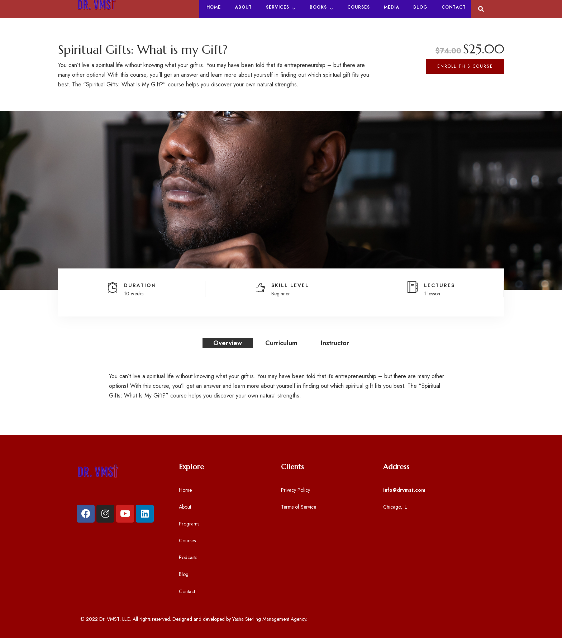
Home (213, 7)
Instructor (335, 343)
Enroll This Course (465, 66)
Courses (358, 7)
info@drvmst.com (404, 490)
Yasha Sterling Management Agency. (269, 619)
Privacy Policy (295, 490)
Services (277, 7)
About (243, 7)
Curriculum (281, 343)
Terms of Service (298, 506)
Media (391, 7)
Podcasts (188, 557)
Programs (189, 523)
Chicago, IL (395, 506)
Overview (227, 343)
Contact (454, 7)
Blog (420, 7)
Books (318, 7)
